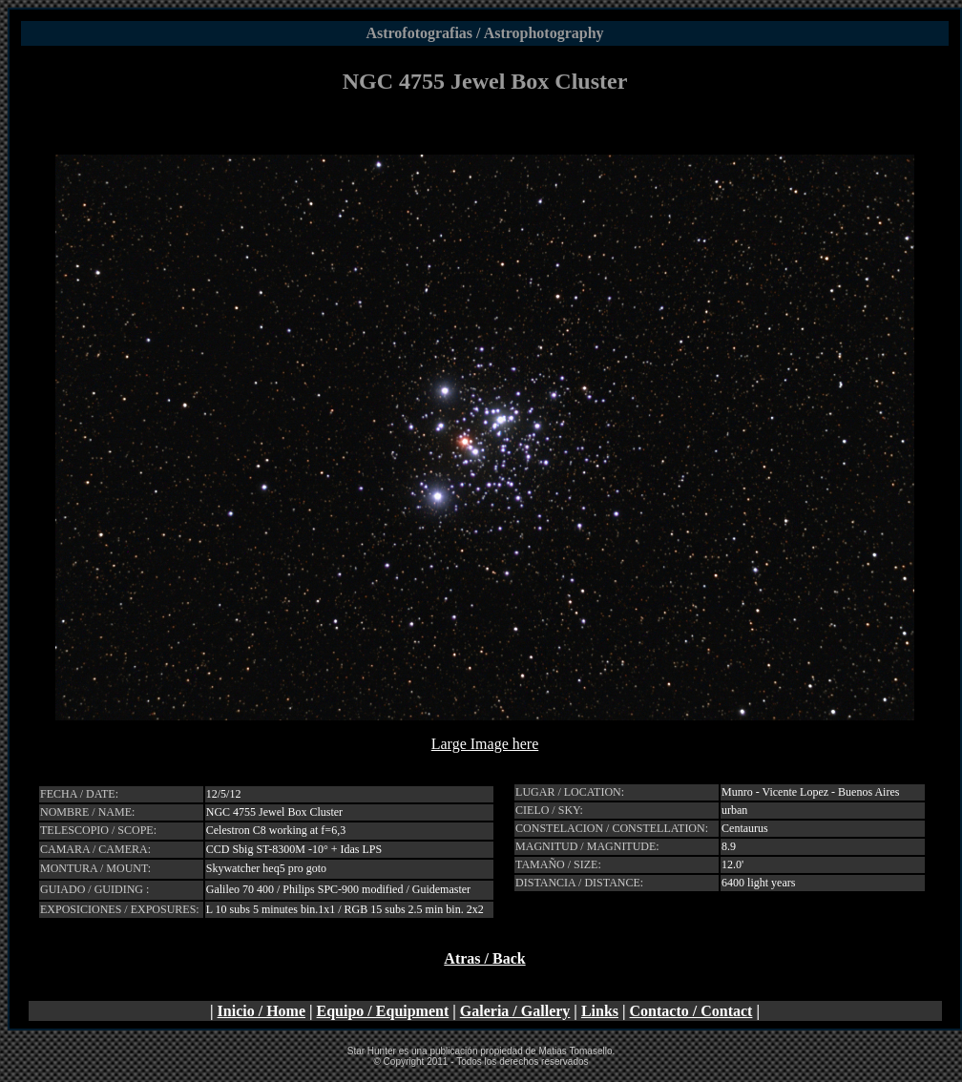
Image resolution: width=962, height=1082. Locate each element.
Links (599, 1011)
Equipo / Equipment (383, 1011)
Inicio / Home (261, 1011)
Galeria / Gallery (515, 1011)
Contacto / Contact (691, 1011)
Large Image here (485, 744)
